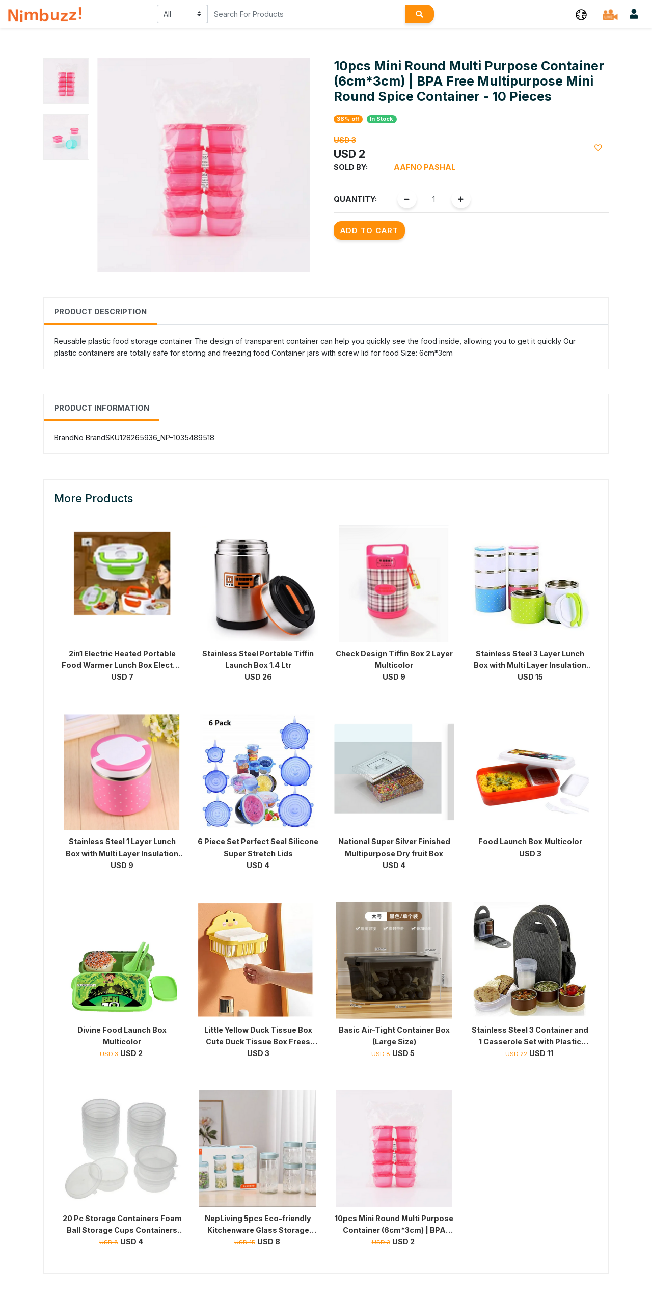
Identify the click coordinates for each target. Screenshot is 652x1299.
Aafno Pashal (424, 167)
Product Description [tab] (100, 311)
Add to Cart (369, 230)
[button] (581, 14)
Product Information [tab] (101, 407)
